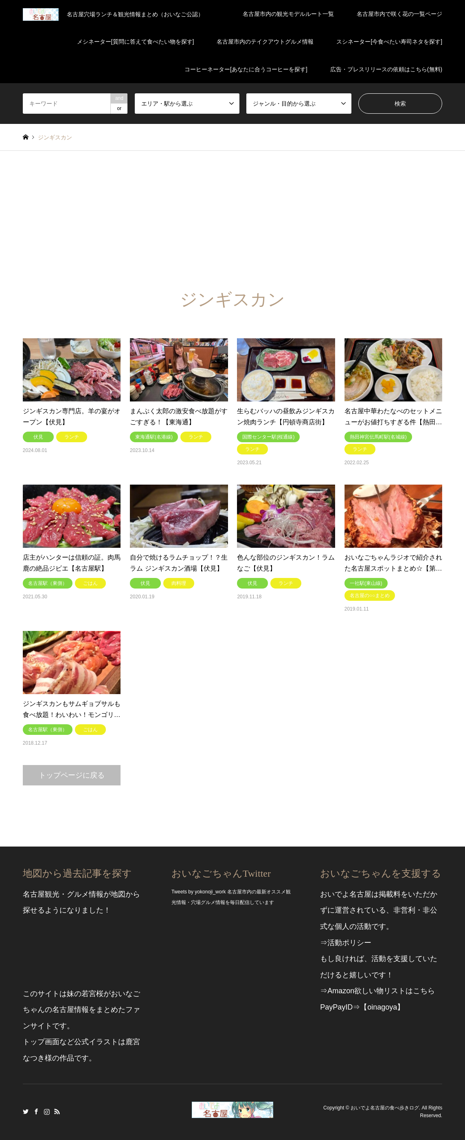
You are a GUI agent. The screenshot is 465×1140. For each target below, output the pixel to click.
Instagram (47, 1111)
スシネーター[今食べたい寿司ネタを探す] (389, 41)
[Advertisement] (232, 212)
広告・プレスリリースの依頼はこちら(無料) (386, 69)
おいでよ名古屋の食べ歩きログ (385, 1108)
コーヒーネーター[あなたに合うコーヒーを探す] (245, 69)
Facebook (36, 1111)
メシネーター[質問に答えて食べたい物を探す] (135, 41)
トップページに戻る (72, 775)
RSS (57, 1111)
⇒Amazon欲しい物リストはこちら (377, 991)
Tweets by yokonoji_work (198, 892)
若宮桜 (92, 994)
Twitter (26, 1111)
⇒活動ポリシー (345, 943)
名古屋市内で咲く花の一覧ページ (399, 14)
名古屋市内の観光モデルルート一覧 (288, 14)
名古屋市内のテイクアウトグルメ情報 (265, 41)
